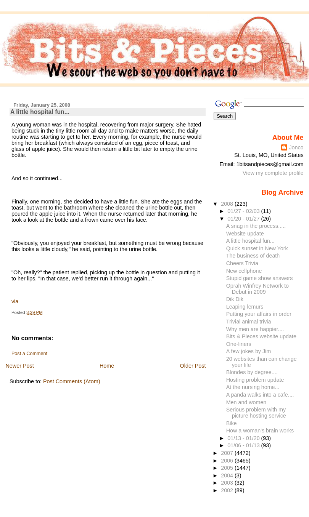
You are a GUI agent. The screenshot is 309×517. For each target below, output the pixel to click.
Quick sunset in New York (257, 248)
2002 (228, 490)
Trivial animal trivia (248, 322)
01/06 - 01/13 (244, 445)
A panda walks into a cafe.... (260, 395)
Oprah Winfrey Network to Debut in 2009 (257, 289)
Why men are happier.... (255, 329)
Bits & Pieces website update (261, 336)
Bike (231, 423)
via (14, 301)
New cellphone (244, 271)
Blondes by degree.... (252, 372)
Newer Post (19, 366)
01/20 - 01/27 (244, 219)
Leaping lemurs (245, 307)
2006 (228, 461)
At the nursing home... (253, 387)
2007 (228, 453)
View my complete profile (273, 173)
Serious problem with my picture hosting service (256, 413)
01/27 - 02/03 (244, 211)
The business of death (253, 256)
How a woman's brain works (260, 430)
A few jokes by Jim (248, 351)
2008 (228, 204)
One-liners (238, 344)
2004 (228, 475)
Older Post (193, 366)
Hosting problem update (255, 380)
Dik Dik (234, 299)
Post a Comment (29, 353)
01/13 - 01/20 (244, 438)
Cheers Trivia (242, 263)
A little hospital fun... (39, 112)
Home (107, 366)
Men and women (246, 402)
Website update (245, 233)
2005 (228, 468)
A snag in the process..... (256, 226)
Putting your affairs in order (258, 314)
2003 (228, 483)
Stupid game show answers (259, 278)
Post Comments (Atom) (71, 381)
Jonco (296, 147)
